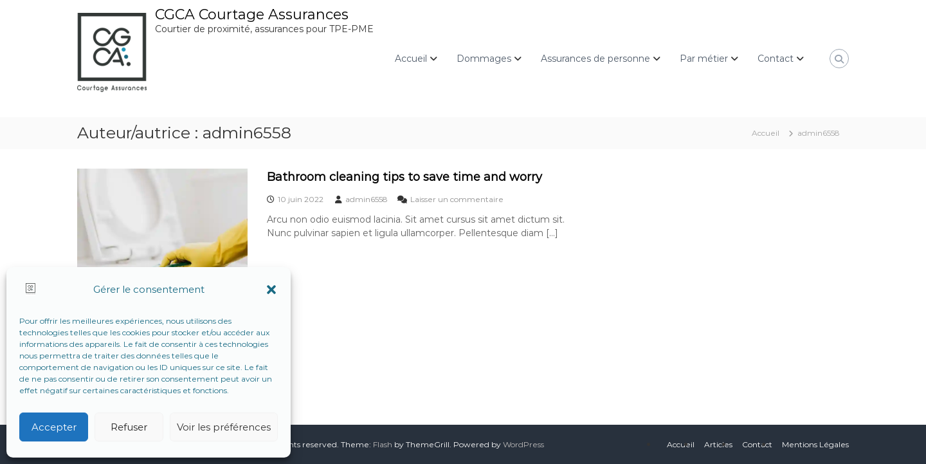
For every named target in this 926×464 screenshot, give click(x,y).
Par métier (704, 58)
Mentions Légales (815, 444)
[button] (271, 289)
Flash (382, 444)
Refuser (129, 427)
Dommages (484, 58)
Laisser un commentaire (457, 199)
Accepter (54, 427)
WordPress (523, 444)
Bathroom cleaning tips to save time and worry (404, 177)
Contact (776, 58)
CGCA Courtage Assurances (252, 14)
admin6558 (366, 199)
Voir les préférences (224, 427)
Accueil (411, 58)
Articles (718, 444)
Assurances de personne (595, 58)
